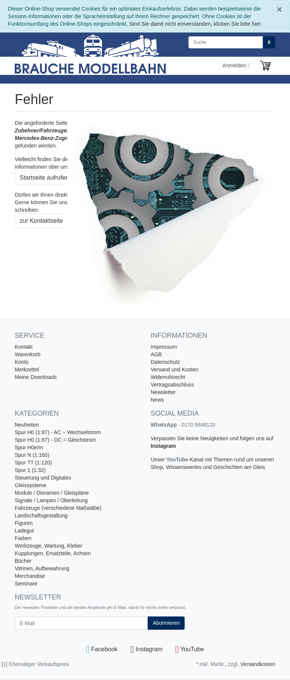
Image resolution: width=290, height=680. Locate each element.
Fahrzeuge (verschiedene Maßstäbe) (58, 508)
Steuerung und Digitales (43, 478)
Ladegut (24, 531)
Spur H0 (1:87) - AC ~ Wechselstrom (57, 432)
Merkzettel (27, 369)
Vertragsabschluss (172, 385)
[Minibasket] (265, 65)
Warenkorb (27, 354)
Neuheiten (27, 425)
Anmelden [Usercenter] (236, 65)
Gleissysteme (30, 485)
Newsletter (163, 392)
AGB (156, 354)
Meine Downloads (36, 377)
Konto (22, 362)
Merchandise (30, 576)
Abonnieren (166, 623)
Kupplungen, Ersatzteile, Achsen (53, 553)
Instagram (163, 446)
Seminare (26, 584)
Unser (158, 459)
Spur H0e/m (29, 447)
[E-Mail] (81, 623)
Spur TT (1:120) (33, 463)
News (157, 400)
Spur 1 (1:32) (30, 470)
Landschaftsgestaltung (41, 515)
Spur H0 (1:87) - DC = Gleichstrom (55, 440)
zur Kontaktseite (41, 220)
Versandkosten (257, 664)
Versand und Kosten (174, 369)
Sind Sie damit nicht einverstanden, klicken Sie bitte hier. (195, 24)
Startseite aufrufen (44, 177)
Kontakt (23, 347)
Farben (23, 538)
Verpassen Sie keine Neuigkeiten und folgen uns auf (212, 438)
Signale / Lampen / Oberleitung (51, 500)
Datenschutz (165, 362)
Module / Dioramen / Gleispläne (52, 493)
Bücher (23, 561)
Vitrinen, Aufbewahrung (42, 568)
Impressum (164, 347)
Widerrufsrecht (168, 377)
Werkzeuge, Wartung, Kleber (48, 546)
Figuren (23, 523)
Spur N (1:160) (32, 455)
